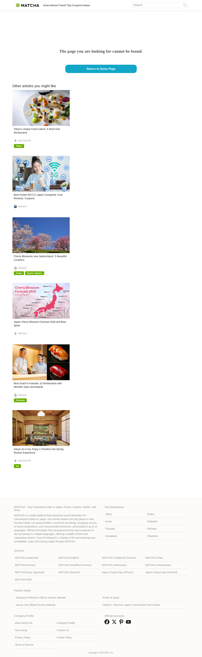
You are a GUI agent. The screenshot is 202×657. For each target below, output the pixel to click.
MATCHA (22, 333)
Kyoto (108, 521)
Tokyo (108, 514)
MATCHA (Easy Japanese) (29, 572)
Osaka (150, 514)
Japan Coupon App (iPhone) (117, 572)
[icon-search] (185, 5)
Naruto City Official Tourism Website (35, 604)
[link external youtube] (129, 623)
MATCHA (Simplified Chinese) (74, 565)
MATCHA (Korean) (25, 565)
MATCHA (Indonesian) (114, 565)
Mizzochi (22, 206)
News (109, 5)
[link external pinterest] (122, 623)
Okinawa (152, 528)
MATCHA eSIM (23, 579)
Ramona (22, 268)
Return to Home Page (101, 68)
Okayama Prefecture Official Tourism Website (41, 597)
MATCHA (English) (68, 557)
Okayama (152, 536)
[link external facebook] (107, 623)
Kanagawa (111, 536)
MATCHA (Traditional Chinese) (119, 557)
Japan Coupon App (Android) (161, 572)
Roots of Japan (111, 597)
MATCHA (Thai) (154, 557)
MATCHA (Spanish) (69, 572)
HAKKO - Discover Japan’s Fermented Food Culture (131, 604)
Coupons (95, 5)
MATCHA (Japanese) (26, 557)
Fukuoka (110, 528)
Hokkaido (152, 521)
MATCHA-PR (24, 141)
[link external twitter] (115, 623)
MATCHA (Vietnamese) (158, 565)
